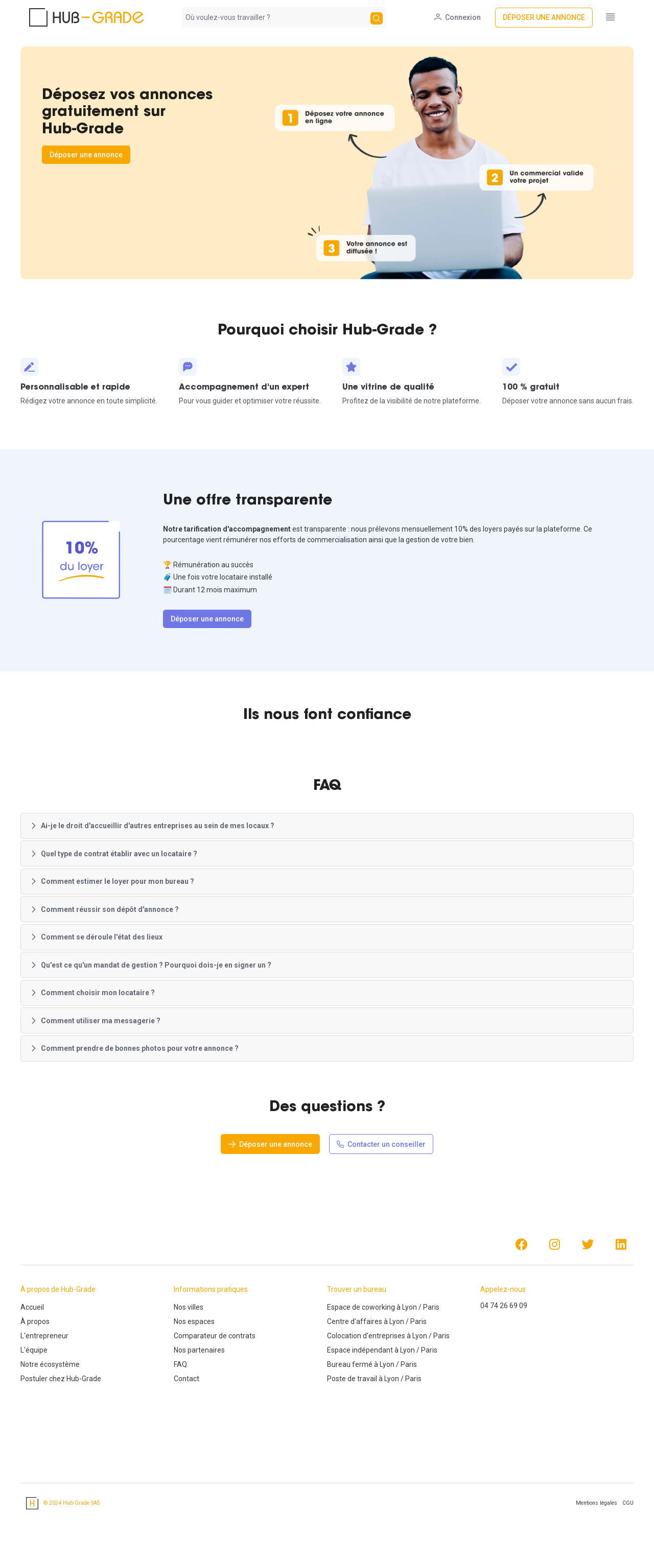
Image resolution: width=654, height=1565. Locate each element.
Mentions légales (596, 1553)
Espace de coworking (361, 1358)
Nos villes (188, 1358)
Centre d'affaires (354, 1372)
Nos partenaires (199, 1401)
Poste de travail (352, 1429)
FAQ (180, 1415)
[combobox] (275, 17)
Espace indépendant (360, 1401)
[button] (327, 876)
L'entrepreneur (44, 1386)
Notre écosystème (50, 1415)
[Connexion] (466, 18)
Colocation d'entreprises (366, 1386)
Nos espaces (194, 1372)
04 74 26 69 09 (503, 1356)
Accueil (32, 1358)
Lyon (409, 1358)
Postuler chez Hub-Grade (60, 1429)
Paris (431, 1358)
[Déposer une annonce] (552, 18)
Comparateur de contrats (214, 1386)
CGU (628, 1553)
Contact (186, 1429)
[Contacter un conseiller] (381, 1195)
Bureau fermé (349, 1415)
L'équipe (34, 1401)
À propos (35, 1372)
